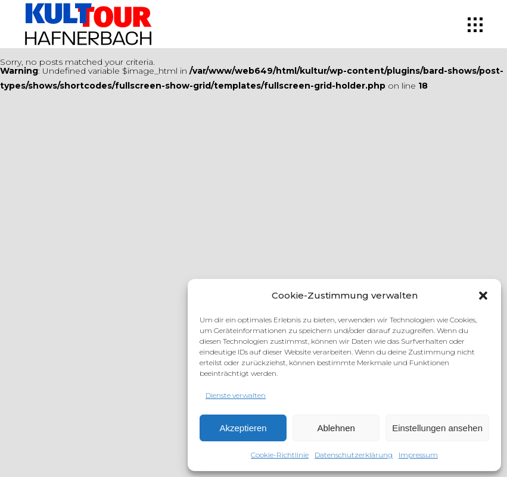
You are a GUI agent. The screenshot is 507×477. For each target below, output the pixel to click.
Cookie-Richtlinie (280, 454)
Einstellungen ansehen (437, 428)
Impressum (418, 454)
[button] (483, 296)
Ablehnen (335, 428)
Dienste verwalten (236, 395)
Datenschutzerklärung (354, 454)
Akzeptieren (242, 428)
